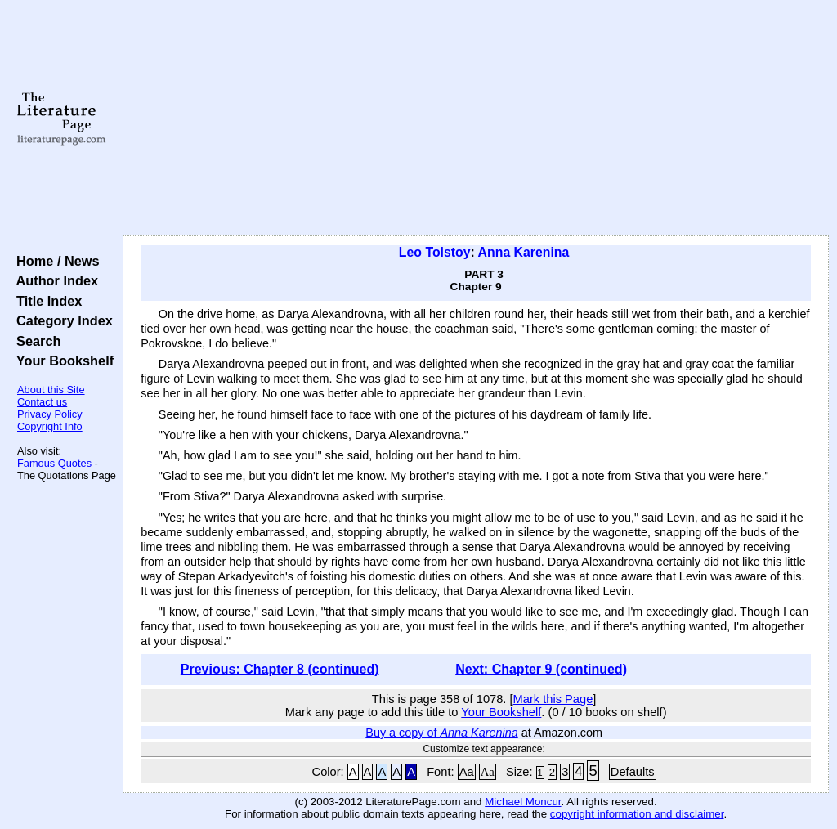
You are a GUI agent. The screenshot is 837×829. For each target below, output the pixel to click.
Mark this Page (553, 699)
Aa (466, 771)
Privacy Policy (50, 414)
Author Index (53, 280)
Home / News (54, 260)
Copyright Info (50, 426)
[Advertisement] (475, 118)
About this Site (51, 389)
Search (34, 341)
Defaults (633, 771)
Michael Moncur (523, 801)
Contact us (42, 402)
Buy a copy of (441, 732)
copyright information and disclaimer (637, 814)
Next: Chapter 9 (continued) (541, 669)
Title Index (45, 301)
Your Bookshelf (61, 360)
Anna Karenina (524, 252)
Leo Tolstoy (435, 252)
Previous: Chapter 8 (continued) (280, 669)
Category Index (61, 320)
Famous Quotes (54, 463)
